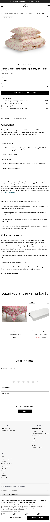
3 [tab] (23, 64)
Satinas (9, 159)
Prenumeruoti (47, 490)
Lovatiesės (3, 475)
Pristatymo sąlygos (36, 428)
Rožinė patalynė (30, 13)
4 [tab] (25, 64)
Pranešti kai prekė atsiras (25, 93)
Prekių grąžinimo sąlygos (38, 431)
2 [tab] (20, 64)
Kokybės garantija (19, 118)
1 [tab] (18, 64)
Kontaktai (34, 442)
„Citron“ (22, 190)
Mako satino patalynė (19, 13)
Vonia (2, 473)
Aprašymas (5, 118)
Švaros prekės (4, 478)
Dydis (2, 84)
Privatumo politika (36, 435)
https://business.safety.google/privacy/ (11, 511)
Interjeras (3, 468)
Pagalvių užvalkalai (5, 466)
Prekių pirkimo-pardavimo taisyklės (40, 433)
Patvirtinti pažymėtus (16, 518)
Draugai (33, 440)
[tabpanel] (25, 39)
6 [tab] (30, 64)
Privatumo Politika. (29, 502)
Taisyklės (34, 445)
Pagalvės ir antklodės (6, 463)
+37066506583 (6, 428)
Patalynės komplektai (6, 13)
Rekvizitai (34, 447)
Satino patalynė (40, 13)
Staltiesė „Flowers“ (14, 331)
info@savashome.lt (11, 430)
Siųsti (25, 411)
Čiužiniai (3, 470)
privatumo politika (29, 406)
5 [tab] (28, 64)
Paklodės (3, 461)
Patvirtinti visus (37, 518)
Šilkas (2, 456)
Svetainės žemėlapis (37, 438)
